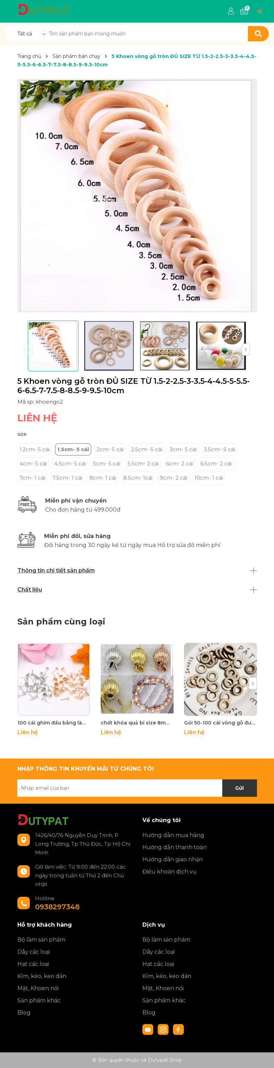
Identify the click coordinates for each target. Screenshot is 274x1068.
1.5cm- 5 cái (73, 449)
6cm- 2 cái (179, 463)
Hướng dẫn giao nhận (172, 859)
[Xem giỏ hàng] (244, 11)
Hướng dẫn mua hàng (173, 835)
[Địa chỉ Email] (137, 788)
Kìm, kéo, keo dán (41, 976)
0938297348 (57, 907)
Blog (24, 1012)
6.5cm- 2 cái (216, 463)
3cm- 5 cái (183, 449)
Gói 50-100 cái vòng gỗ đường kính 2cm (220, 723)
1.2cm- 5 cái (34, 449)
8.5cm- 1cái (137, 477)
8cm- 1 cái (103, 477)
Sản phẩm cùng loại (61, 621)
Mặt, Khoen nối (38, 988)
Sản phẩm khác (38, 1000)
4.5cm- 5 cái (70, 463)
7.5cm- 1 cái (67, 477)
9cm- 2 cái (173, 477)
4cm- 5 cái (33, 463)
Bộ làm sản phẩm (41, 939)
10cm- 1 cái (208, 477)
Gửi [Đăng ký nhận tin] (239, 788)
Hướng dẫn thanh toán (174, 847)
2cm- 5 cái (110, 449)
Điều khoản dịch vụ (169, 871)
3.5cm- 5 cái (219, 449)
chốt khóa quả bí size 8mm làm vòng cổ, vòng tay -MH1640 (137, 723)
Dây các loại (33, 952)
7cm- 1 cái (32, 477)
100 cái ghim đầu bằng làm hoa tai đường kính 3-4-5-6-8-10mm (53, 723)
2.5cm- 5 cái (146, 449)
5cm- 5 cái (106, 463)
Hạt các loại (33, 964)
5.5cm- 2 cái (143, 463)
